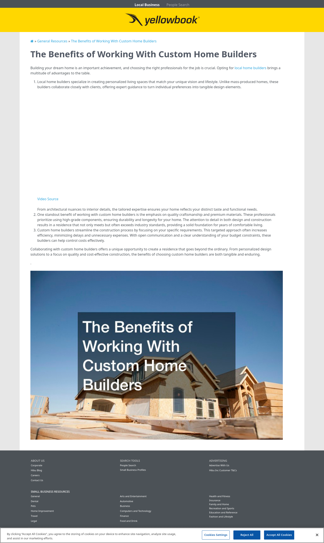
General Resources (52, 41)
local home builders (250, 68)
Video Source (47, 199)
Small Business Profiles (133, 469)
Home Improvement (42, 511)
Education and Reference (223, 512)
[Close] (317, 535)
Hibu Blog (36, 470)
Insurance (214, 500)
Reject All (247, 535)
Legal (34, 520)
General (35, 496)
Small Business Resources (50, 491)
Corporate (36, 465)
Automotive (126, 501)
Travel (34, 515)
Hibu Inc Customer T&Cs (223, 470)
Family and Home (219, 504)
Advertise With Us (219, 465)
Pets (33, 506)
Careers (35, 475)
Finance (124, 515)
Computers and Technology (135, 511)
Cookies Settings (215, 535)
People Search (178, 4)
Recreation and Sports (221, 508)
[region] (162, 535)
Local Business (147, 4)
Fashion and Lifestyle (221, 516)
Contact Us (37, 480)
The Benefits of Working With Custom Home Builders (114, 41)
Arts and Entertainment (133, 496)
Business (125, 506)
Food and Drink (128, 520)
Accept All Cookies (279, 535)
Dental (34, 501)
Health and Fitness (219, 496)
